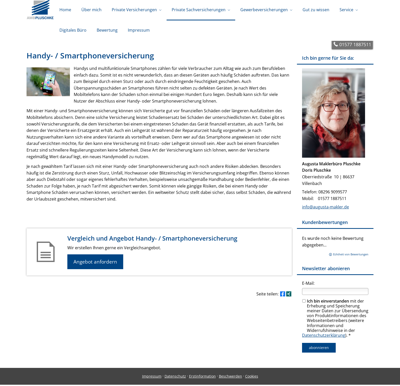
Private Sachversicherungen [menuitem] (199, 10)
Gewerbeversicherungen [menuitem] (264, 10)
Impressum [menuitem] (139, 30)
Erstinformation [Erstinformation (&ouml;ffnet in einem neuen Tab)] (202, 377)
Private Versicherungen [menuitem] (134, 10)
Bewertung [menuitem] (107, 30)
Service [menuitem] (346, 10)
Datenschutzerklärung (323, 336)
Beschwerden (230, 377)
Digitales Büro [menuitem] (72, 30)
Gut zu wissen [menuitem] (316, 10)
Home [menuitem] (65, 10)
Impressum (151, 377)
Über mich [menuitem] (91, 10)
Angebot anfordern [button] (95, 263)
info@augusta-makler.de (325, 208)
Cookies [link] (251, 377)
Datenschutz (175, 377)
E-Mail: (308, 284)
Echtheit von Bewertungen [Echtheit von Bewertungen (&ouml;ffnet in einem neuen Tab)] (350, 255)
